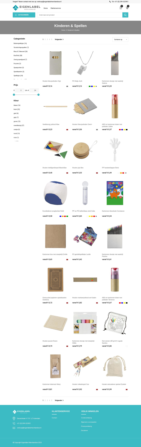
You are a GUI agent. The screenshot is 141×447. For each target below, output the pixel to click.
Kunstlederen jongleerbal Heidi (53, 211)
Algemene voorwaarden (88, 422)
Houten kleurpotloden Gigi (52, 81)
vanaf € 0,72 (47, 303)
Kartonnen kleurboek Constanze (113, 211)
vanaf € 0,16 (47, 86)
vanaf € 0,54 (107, 216)
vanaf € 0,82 (77, 303)
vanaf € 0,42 (77, 259)
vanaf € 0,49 (107, 173)
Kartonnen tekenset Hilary (52, 384)
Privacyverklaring (86, 426)
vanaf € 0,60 (77, 216)
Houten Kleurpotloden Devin (82, 124)
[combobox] (79, 14)
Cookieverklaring (86, 418)
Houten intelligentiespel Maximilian (55, 168)
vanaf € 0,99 (107, 389)
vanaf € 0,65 (47, 259)
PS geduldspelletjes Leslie (81, 254)
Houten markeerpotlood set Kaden (84, 297)
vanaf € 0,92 (77, 389)
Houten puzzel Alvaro (50, 341)
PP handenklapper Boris (110, 168)
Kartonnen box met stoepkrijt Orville (55, 254)
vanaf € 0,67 (107, 303)
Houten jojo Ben (77, 168)
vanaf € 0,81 (47, 389)
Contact (54, 418)
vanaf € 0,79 (77, 346)
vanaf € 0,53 (77, 173)
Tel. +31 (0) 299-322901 (120, 2)
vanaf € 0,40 (47, 173)
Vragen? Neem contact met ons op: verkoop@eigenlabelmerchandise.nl (37, 2)
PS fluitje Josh (77, 81)
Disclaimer (84, 430)
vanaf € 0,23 (107, 86)
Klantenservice (56, 8)
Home (46, 8)
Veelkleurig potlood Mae (51, 124)
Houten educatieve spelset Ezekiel (114, 384)
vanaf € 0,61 (107, 259)
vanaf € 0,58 (47, 216)
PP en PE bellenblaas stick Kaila (83, 211)
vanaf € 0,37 (107, 129)
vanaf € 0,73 (47, 346)
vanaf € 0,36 (77, 129)
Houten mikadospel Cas (80, 384)
